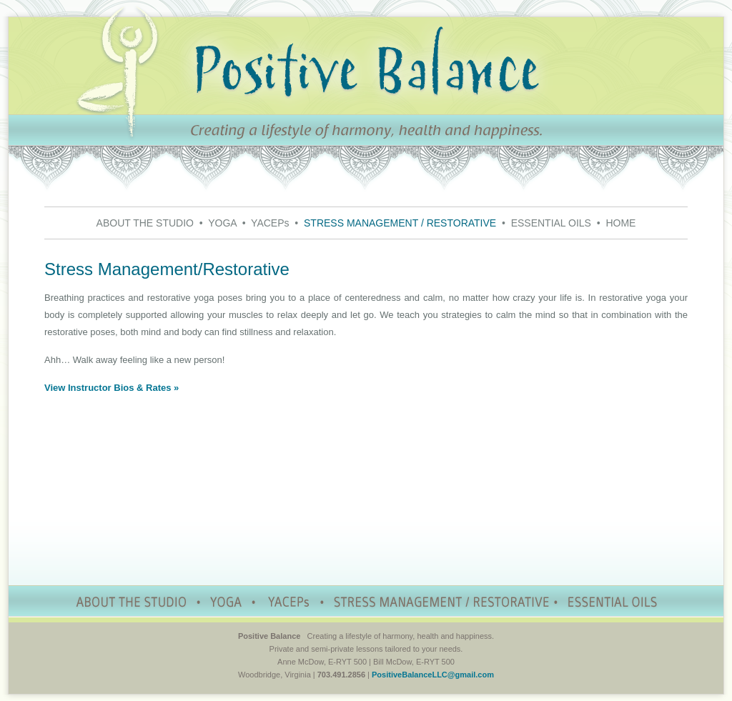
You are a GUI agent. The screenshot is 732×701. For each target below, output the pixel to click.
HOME (620, 223)
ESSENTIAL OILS (551, 223)
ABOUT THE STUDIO (145, 223)
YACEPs (270, 223)
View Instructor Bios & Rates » (111, 387)
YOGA (222, 223)
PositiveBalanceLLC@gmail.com (433, 674)
